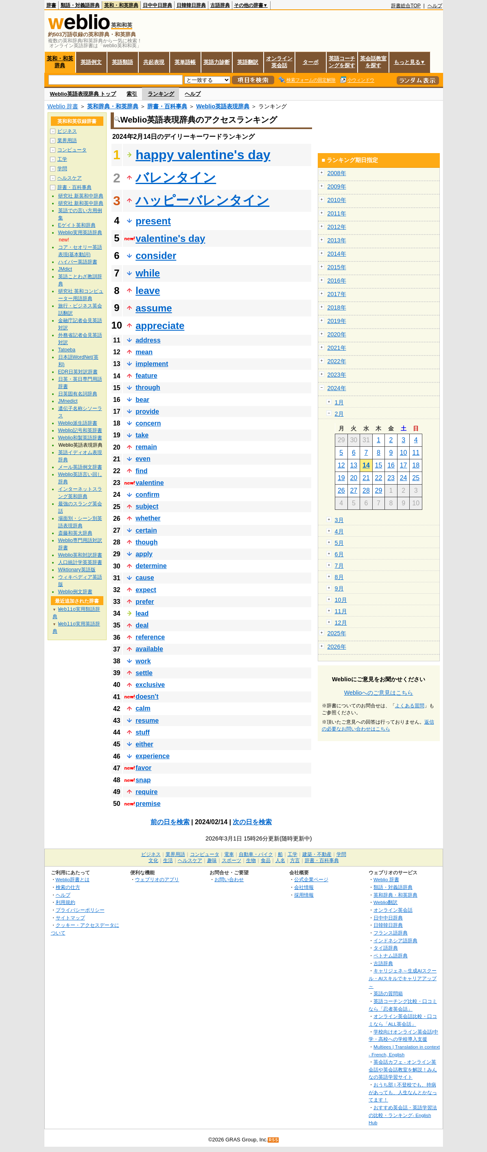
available (149, 648)
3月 (339, 520)
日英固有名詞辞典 (77, 394)
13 (353, 465)
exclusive (150, 684)
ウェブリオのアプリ (157, 879)
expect (145, 589)
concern (148, 423)
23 (391, 477)
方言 (295, 860)
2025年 (337, 633)
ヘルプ (435, 6)
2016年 (337, 280)
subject (146, 506)
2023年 (337, 374)
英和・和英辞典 (121, 5)
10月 (341, 600)
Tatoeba (67, 350)
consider (155, 255)
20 (353, 477)
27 (353, 490)
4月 (339, 531)
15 (378, 465)
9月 (339, 588)
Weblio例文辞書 (75, 592)
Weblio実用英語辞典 (80, 232)
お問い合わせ (229, 879)
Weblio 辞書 (63, 106)
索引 (132, 94)
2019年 (337, 321)
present (153, 220)
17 (403, 465)
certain (146, 530)
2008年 (337, 173)
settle (144, 672)
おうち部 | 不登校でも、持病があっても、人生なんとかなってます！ (403, 1092)
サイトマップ (70, 917)
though (146, 542)
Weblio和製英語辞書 (80, 438)
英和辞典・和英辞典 (112, 106)
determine (150, 565)
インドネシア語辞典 (395, 940)
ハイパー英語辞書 (77, 262)
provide (147, 411)
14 (366, 465)
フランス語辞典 (390, 932)
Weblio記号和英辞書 (80, 430)
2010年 (337, 200)
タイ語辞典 (385, 947)
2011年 (337, 213)
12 (341, 465)
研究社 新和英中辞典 (80, 203)
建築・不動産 (317, 854)
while (147, 273)
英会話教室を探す (373, 61)
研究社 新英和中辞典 (80, 196)
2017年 (337, 294)
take (142, 435)
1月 (339, 402)
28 (366, 490)
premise (147, 803)
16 (391, 465)
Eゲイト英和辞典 (77, 225)
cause (144, 577)
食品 (266, 860)
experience (152, 756)
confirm (147, 494)
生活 (168, 860)
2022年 (337, 361)
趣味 (212, 860)
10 (403, 452)
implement (151, 363)
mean (144, 352)
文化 (153, 860)
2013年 (337, 240)
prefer (144, 601)
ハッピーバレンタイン (202, 200)
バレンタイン (175, 177)
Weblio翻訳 (385, 902)
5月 (339, 543)
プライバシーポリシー (80, 910)
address (147, 340)
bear (142, 399)
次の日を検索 (252, 821)
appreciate (159, 325)
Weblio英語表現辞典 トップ (83, 94)
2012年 (337, 227)
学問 (62, 168)
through (147, 387)
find (141, 470)
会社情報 (304, 887)
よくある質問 (409, 706)
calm (142, 708)
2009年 (337, 186)
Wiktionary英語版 (77, 570)
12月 (341, 622)
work (143, 661)
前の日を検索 (170, 821)
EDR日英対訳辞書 (78, 372)
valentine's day (170, 238)
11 (415, 452)
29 (378, 490)
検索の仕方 (68, 887)
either (144, 744)
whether (147, 518)
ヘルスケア (69, 178)
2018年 (337, 307)
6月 (339, 554)
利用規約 (65, 902)
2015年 (337, 267)
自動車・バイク (256, 854)
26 (341, 490)
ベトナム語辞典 (390, 955)
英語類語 (122, 62)
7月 (339, 565)
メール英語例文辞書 (80, 467)
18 (415, 465)
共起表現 (153, 62)
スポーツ (231, 860)
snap (143, 780)
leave (147, 290)
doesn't (146, 696)
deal (142, 625)
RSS (273, 1140)
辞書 (51, 5)
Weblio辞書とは (73, 879)
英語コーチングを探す (342, 61)
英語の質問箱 (388, 993)
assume (153, 308)
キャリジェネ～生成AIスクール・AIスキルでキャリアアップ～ (403, 978)
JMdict (65, 269)
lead (142, 613)
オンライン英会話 (279, 61)
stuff (142, 732)
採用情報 (304, 894)
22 (378, 477)
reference (150, 637)
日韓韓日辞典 (191, 5)
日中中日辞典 (157, 5)
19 (341, 477)
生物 (251, 860)
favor (143, 767)
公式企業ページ (311, 879)
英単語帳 (185, 62)
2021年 (337, 348)
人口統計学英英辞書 (80, 562)
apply (144, 554)
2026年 (337, 646)
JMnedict (68, 401)
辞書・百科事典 (167, 106)
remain (146, 446)
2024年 (337, 388)
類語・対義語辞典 (80, 5)
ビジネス (67, 131)
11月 (341, 611)
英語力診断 (216, 62)
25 (415, 477)
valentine (149, 482)
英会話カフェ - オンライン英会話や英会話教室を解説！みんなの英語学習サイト (403, 1069)
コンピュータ (72, 150)
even (142, 458)
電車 (229, 854)
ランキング (161, 94)
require (146, 791)
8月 (339, 577)
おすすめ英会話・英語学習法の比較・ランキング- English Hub (403, 1115)
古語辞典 (220, 5)
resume (147, 720)
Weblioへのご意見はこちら (378, 692)
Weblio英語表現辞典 (222, 106)
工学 (62, 159)
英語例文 (91, 62)
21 (366, 477)
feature (146, 375)
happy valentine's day (202, 154)
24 (403, 477)
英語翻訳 (247, 62)
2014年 (337, 253)
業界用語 (67, 140)
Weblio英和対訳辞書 (80, 555)
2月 (339, 413)
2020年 (337, 334)
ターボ (311, 62)
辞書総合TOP (406, 6)
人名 (280, 860)
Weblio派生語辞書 (77, 423)
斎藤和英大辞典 (75, 533)
